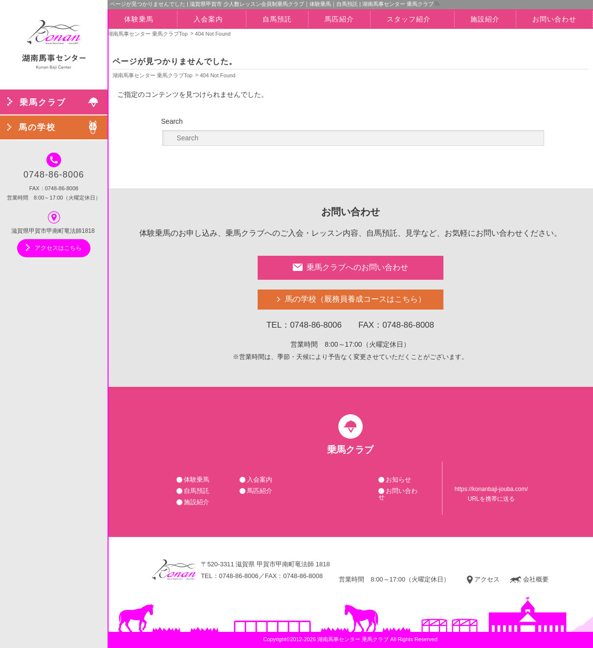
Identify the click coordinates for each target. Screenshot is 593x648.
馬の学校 (355, 299)
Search (172, 121)
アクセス (483, 579)
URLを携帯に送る (491, 498)
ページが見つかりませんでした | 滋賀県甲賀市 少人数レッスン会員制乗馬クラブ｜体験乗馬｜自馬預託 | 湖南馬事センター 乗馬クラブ (272, 4)
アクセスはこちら (54, 247)
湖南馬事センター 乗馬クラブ (353, 639)
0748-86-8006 (53, 166)
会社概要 (529, 579)
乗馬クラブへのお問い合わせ (350, 267)
